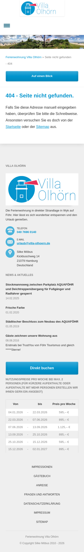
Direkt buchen (42, 368)
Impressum (42, 512)
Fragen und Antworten (42, 494)
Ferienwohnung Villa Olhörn (23, 57)
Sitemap (42, 127)
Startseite (13, 127)
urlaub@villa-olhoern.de (33, 243)
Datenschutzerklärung (42, 503)
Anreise (42, 485)
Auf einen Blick (42, 76)
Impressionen (42, 466)
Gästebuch (42, 476)
